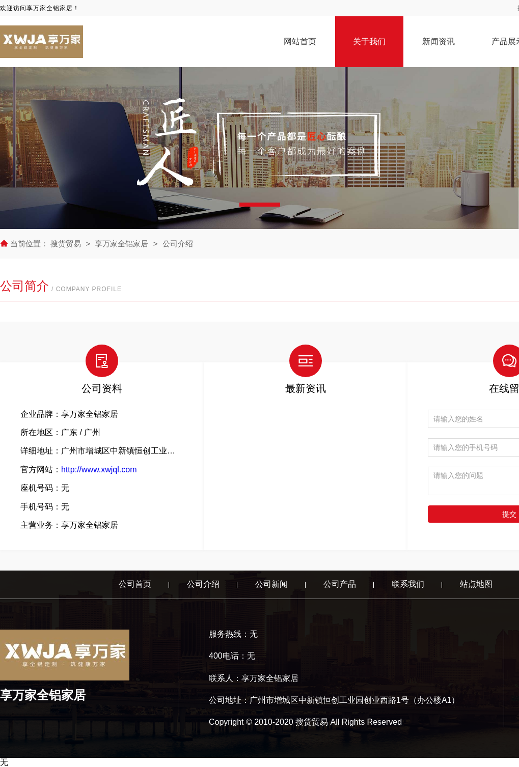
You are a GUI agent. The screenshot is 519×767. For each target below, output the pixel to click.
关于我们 (369, 41)
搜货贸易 (66, 243)
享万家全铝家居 (121, 243)
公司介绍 (177, 243)
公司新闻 (271, 584)
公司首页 (135, 584)
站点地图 (476, 584)
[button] (259, 205)
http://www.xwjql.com (98, 469)
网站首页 (300, 41)
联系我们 (408, 584)
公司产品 (339, 584)
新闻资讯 (438, 41)
